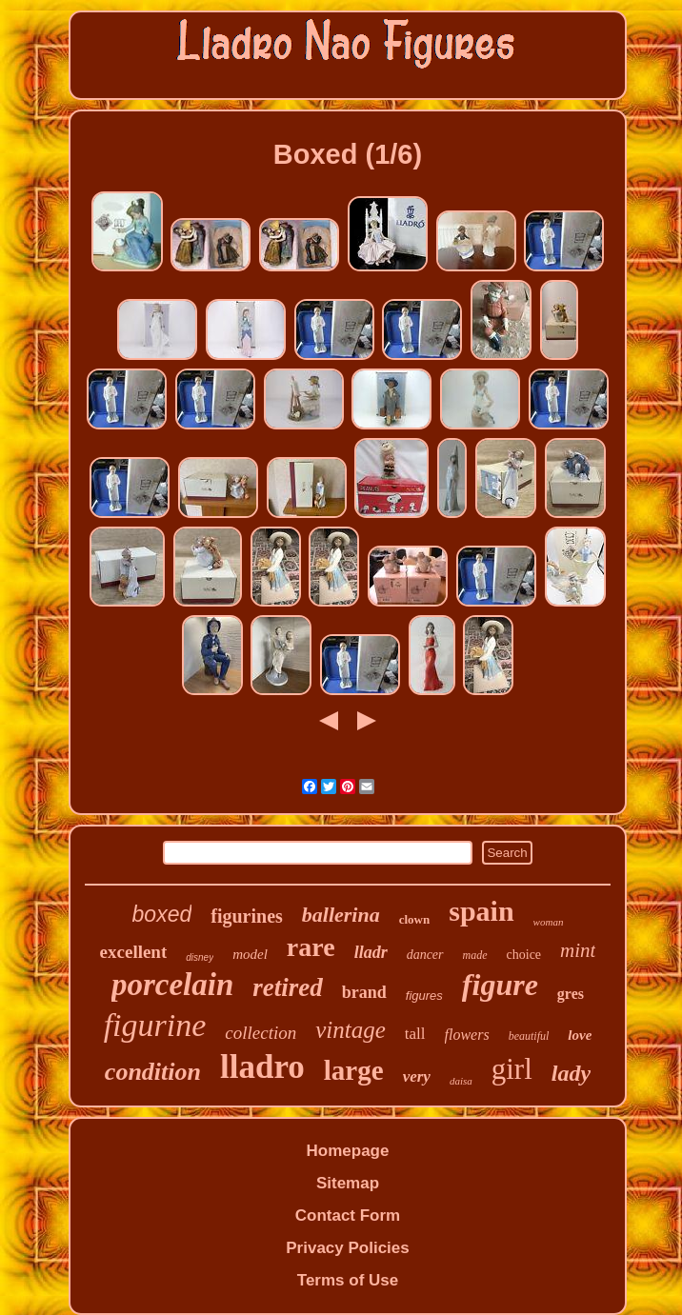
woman (548, 921)
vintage (350, 1030)
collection (260, 1033)
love (580, 1035)
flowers (467, 1034)
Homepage (348, 1151)
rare (311, 947)
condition (153, 1072)
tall (415, 1034)
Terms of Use (347, 1280)
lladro (262, 1067)
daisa (461, 1080)
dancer (425, 954)
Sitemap (347, 1183)
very (417, 1076)
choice (524, 954)
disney (199, 957)
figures (424, 995)
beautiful (529, 1036)
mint (577, 950)
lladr (371, 952)
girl (511, 1069)
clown (415, 919)
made (475, 955)
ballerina (341, 914)
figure (500, 984)
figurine (155, 1025)
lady (571, 1073)
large (354, 1070)
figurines (247, 916)
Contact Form (348, 1215)
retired (287, 987)
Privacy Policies (347, 1248)
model (250, 954)
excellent (134, 952)
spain (481, 910)
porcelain (172, 984)
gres (570, 994)
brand (364, 992)
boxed (162, 914)
